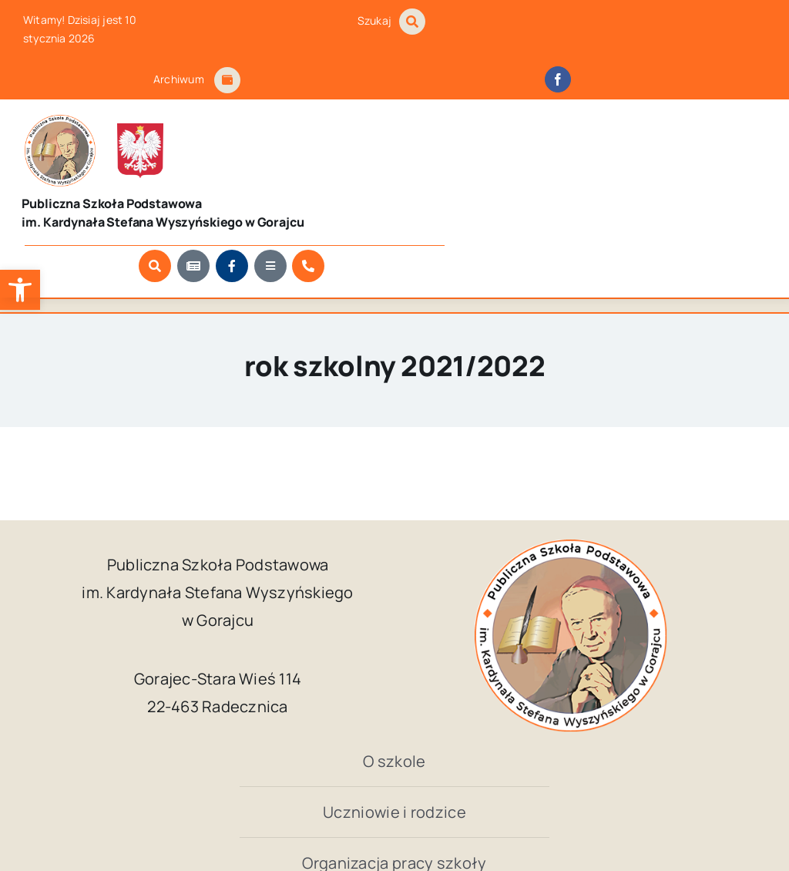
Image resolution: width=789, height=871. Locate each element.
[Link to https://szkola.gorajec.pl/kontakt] (663, 182)
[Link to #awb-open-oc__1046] (412, 21)
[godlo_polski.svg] (120, 122)
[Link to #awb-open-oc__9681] (625, 182)
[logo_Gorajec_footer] (51, 121)
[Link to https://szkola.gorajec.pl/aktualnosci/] (548, 182)
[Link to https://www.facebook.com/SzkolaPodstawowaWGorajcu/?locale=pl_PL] (587, 182)
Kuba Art (652, 812)
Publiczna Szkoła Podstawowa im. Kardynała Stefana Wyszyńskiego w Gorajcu (355, 812)
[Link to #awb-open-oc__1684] (227, 80)
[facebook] (558, 79)
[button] (20, 290)
